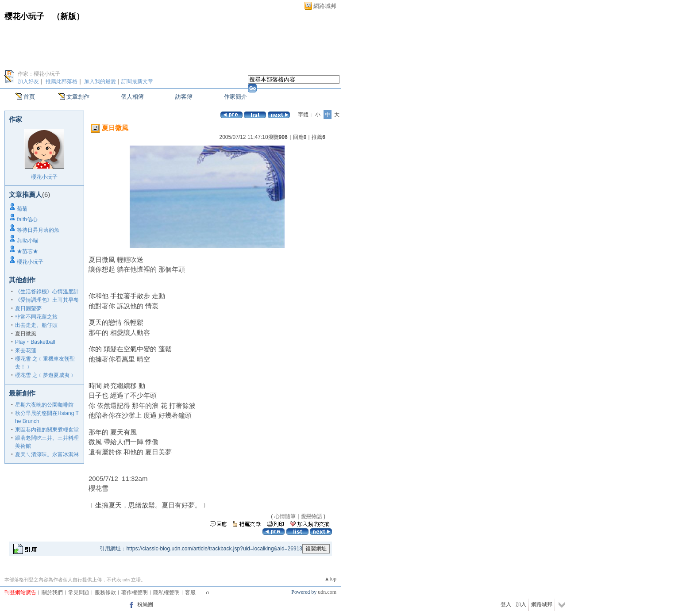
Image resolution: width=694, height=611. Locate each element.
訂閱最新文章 (137, 81)
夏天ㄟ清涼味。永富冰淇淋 (47, 454)
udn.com (327, 592)
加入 (521, 604)
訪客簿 (184, 96)
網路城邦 (324, 6)
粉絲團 (145, 604)
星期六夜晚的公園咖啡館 (44, 405)
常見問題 (78, 592)
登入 (506, 604)
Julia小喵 (28, 241)
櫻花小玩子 (24, 16)
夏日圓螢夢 (28, 308)
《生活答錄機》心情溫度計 (47, 291)
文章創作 (77, 96)
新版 (68, 16)
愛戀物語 (311, 516)
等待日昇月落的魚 (38, 230)
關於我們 (52, 592)
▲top (330, 579)
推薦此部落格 (61, 81)
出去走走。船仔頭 (36, 325)
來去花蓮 (25, 350)
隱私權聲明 (166, 592)
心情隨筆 (285, 516)
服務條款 (105, 592)
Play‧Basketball (35, 342)
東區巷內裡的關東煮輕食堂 (47, 430)
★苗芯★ (27, 251)
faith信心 (27, 219)
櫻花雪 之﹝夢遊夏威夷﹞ (45, 375)
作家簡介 (235, 96)
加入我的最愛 (100, 81)
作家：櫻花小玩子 (39, 74)
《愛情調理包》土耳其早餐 (47, 300)
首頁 (29, 96)
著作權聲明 (134, 592)
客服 (190, 592)
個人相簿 (132, 96)
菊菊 (22, 209)
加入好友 (28, 81)
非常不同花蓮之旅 (36, 317)
